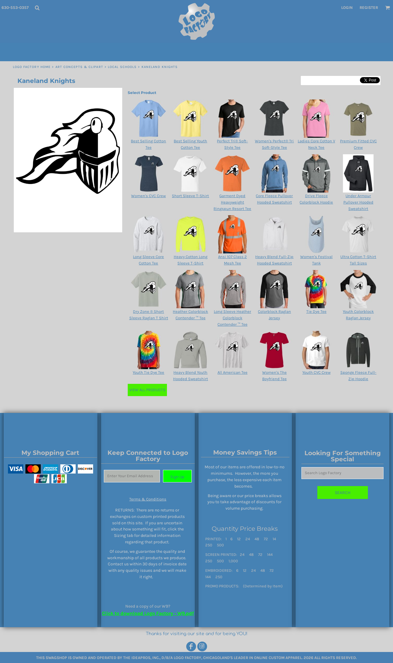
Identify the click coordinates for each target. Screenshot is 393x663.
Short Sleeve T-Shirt (190, 195)
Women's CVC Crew (148, 195)
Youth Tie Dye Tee (148, 372)
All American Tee (232, 372)
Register (369, 7)
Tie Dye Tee (316, 311)
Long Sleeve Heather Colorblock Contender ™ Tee (232, 318)
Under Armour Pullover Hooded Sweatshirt (358, 202)
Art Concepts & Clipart (79, 67)
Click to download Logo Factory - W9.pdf (148, 613)
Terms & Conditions (147, 499)
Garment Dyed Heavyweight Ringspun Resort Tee (232, 202)
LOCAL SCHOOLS (122, 67)
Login (347, 7)
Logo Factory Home (32, 67)
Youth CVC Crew (316, 372)
